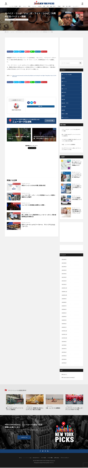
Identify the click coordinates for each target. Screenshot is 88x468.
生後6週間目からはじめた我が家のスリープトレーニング (76, 211)
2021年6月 (64, 266)
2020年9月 (64, 299)
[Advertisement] (31, 43)
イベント (25, 6)
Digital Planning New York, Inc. (47, 463)
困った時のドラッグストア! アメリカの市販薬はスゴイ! (76, 164)
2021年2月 (64, 281)
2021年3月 (64, 277)
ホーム (20, 458)
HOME (7, 31)
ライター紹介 (65, 247)
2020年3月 (64, 320)
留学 (44, 6)
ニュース (34, 6)
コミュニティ (75, 6)
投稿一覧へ (40, 106)
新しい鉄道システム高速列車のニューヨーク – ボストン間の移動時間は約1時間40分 (39, 215)
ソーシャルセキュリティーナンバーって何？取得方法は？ (76, 176)
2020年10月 (64, 295)
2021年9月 (64, 259)
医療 (63, 6)
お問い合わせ (56, 458)
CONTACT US (24, 437)
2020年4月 (64, 316)
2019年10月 (64, 338)
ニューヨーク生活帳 (13, 6)
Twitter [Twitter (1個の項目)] (65, 374)
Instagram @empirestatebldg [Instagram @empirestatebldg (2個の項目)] (69, 377)
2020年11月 (64, 291)
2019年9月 (64, 341)
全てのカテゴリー (36, 458)
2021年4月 (64, 273)
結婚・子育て (52, 6)
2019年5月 (64, 356)
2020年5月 (64, 313)
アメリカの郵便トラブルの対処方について (76, 187)
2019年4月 (64, 359)
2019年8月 (64, 345)
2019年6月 (64, 352)
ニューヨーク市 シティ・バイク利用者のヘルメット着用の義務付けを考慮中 (38, 196)
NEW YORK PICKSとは (27, 458)
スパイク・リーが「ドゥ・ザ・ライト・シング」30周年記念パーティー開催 (39, 31)
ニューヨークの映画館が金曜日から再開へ (33, 205)
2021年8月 (64, 263)
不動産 (59, 6)
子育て (69, 208)
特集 (29, 6)
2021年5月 (64, 270)
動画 (64, 78)
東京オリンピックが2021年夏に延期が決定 (33, 185)
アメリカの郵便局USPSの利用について (77, 198)
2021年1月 (64, 284)
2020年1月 (64, 327)
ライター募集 (50, 458)
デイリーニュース (23, 19)
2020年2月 (64, 324)
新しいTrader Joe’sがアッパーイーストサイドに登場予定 (71, 135)
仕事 (47, 6)
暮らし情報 (68, 6)
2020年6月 (64, 309)
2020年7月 (64, 306)
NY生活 (39, 6)
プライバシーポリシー (65, 458)
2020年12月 (64, 288)
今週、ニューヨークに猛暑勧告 (68, 144)
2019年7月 (64, 349)
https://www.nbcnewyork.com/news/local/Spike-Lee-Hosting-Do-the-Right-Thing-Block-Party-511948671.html (34, 76)
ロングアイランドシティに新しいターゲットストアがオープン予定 (71, 149)
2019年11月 (64, 334)
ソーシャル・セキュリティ (67, 173)
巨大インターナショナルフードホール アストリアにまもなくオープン (38, 225)
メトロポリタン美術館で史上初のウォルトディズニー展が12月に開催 (71, 140)
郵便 (69, 184)
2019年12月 (64, 331)
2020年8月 (64, 302)
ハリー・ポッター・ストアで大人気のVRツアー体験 (71, 130)
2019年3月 (64, 363)
